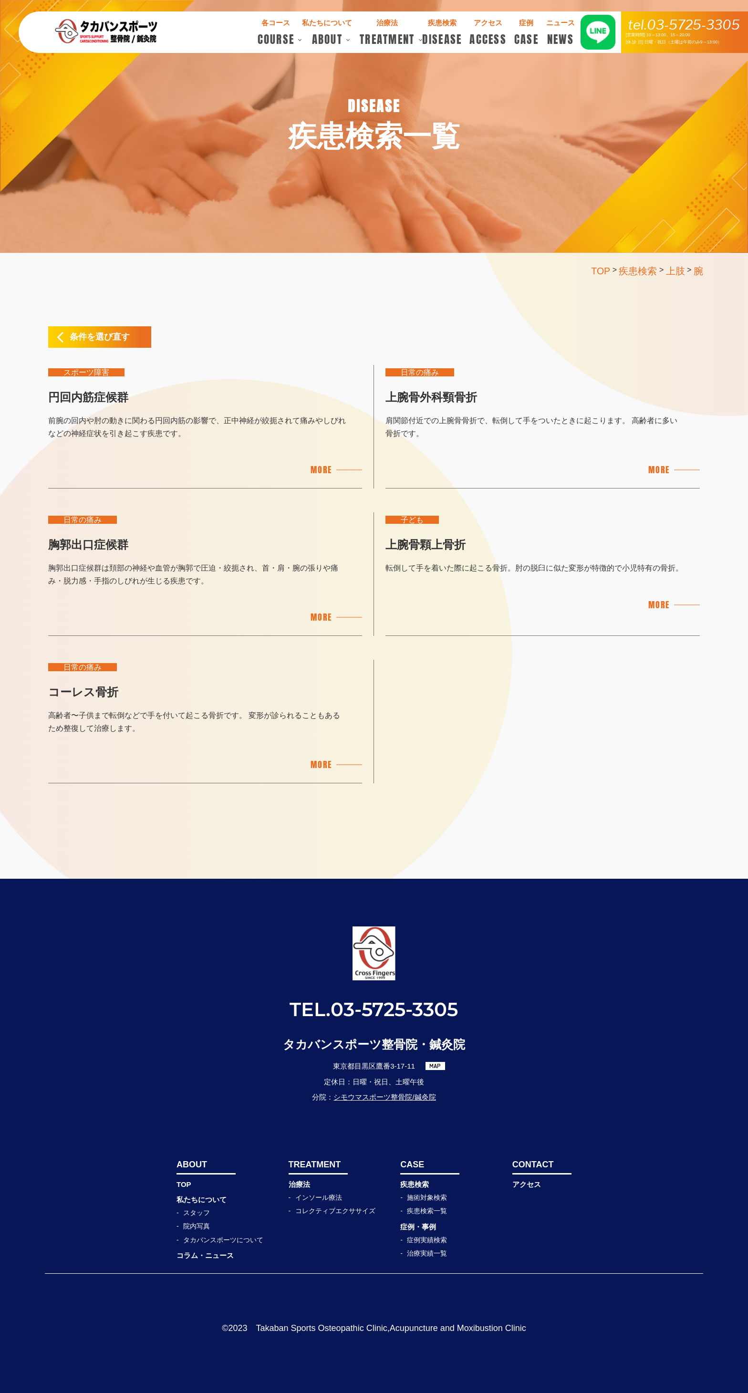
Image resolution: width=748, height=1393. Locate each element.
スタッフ (196, 1212)
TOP (184, 1184)
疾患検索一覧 (427, 1211)
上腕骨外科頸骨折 (431, 397)
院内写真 (196, 1226)
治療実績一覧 (427, 1253)
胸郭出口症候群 (88, 544)
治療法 (299, 1184)
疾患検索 (414, 1184)
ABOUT (192, 1164)
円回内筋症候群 (88, 397)
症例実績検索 (427, 1240)
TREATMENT (315, 1164)
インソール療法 (318, 1197)
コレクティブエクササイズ (335, 1211)
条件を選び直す (100, 337)
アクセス (526, 1184)
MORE (321, 469)
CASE (412, 1164)
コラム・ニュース (205, 1255)
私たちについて (202, 1199)
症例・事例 (418, 1227)
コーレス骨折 (83, 692)
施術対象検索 (427, 1197)
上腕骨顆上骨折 (425, 544)
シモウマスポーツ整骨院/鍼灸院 (384, 1097)
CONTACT (533, 1164)
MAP (435, 1066)
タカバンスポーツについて (223, 1240)
